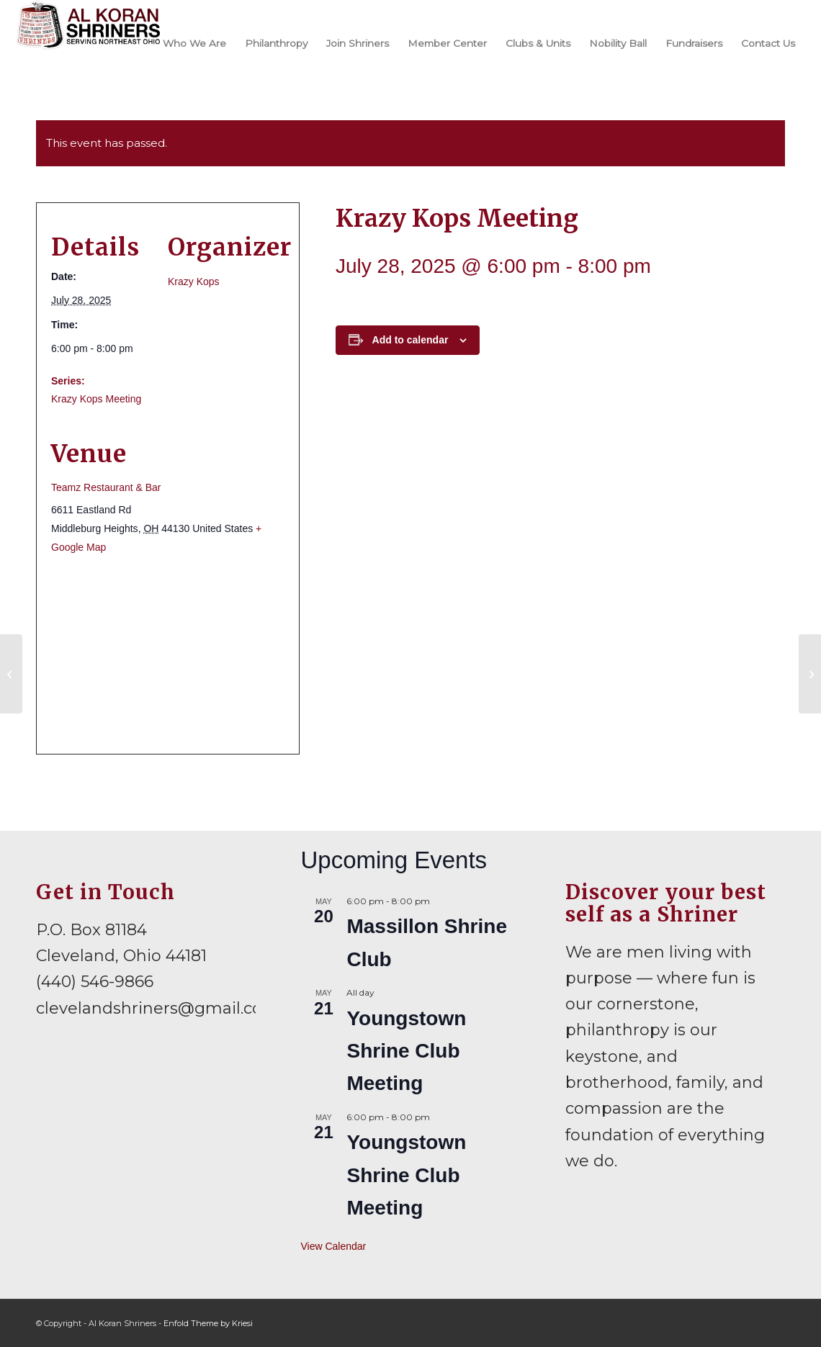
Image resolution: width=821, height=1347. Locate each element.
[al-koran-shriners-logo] (88, 42)
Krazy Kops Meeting (96, 399)
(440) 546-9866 (94, 981)
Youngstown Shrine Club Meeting (406, 1051)
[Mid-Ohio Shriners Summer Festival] (11, 673)
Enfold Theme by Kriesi (208, 1323)
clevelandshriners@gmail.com (157, 1008)
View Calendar (333, 1246)
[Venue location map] (167, 654)
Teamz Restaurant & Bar (106, 487)
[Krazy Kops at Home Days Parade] (810, 673)
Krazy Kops (194, 281)
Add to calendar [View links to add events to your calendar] (410, 340)
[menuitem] (194, 42)
